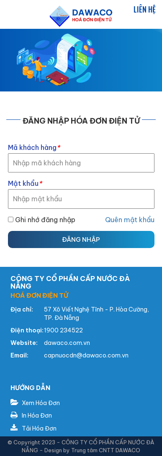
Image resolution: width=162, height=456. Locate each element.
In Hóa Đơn (31, 415)
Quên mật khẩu (129, 219)
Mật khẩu (25, 183)
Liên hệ (145, 9)
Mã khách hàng (34, 147)
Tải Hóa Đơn (33, 428)
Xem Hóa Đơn (35, 403)
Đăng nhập (81, 239)
